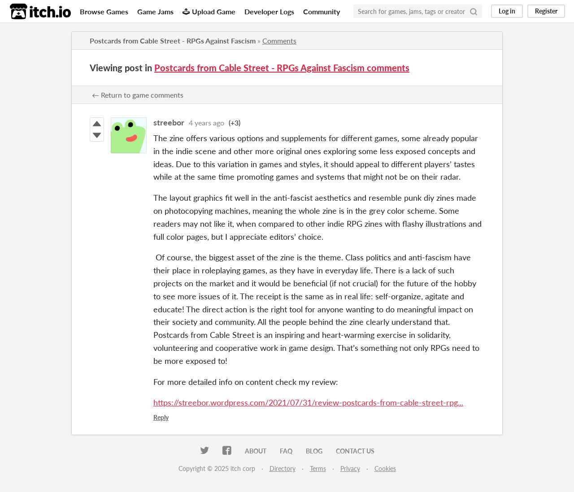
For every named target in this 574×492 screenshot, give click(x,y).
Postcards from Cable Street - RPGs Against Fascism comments (281, 67)
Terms (318, 468)
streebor (168, 122)
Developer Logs (269, 11)
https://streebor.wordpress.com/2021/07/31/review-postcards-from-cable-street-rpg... (308, 402)
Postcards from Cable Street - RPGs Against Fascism (173, 40)
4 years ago (206, 122)
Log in (507, 11)
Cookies (385, 468)
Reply (161, 417)
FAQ (286, 451)
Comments (279, 40)
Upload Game (209, 11)
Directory (283, 468)
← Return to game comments (137, 95)
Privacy (350, 468)
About (255, 451)
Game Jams (155, 11)
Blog (314, 451)
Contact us (355, 451)
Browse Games (104, 11)
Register (546, 11)
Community (321, 11)
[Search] (473, 11)
